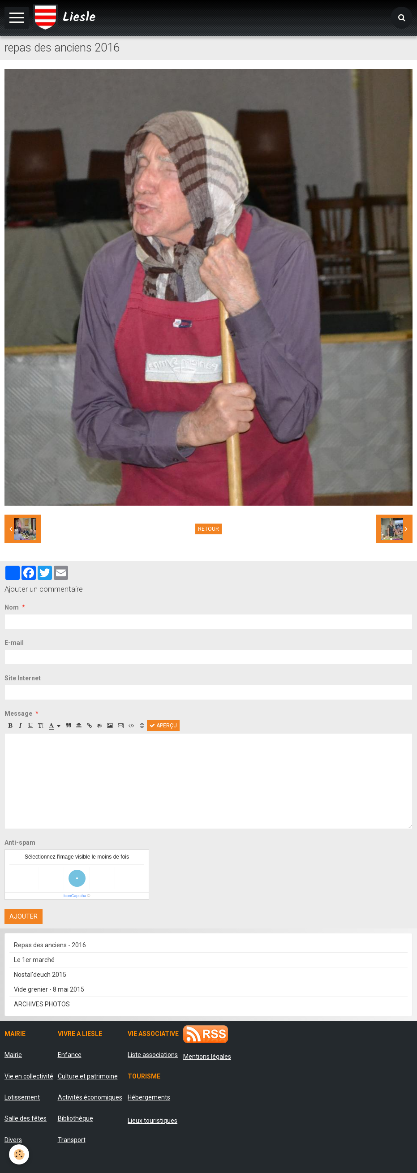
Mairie (13, 1054)
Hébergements (149, 1097)
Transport (72, 1139)
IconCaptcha (75, 896)
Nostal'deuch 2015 (40, 974)
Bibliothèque (75, 1118)
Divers (13, 1139)
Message (18, 713)
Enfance (70, 1054)
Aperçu (163, 725)
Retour (208, 529)
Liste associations (153, 1054)
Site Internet (22, 678)
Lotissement (22, 1097)
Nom (11, 607)
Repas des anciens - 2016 (50, 945)
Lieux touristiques (152, 1120)
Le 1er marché (34, 959)
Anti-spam (19, 842)
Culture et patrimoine (88, 1076)
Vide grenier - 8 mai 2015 (49, 989)
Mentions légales (207, 1056)
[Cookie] (19, 1154)
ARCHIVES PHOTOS (42, 1004)
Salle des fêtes (25, 1118)
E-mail (14, 642)
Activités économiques (90, 1097)
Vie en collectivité (28, 1076)
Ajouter (23, 916)
